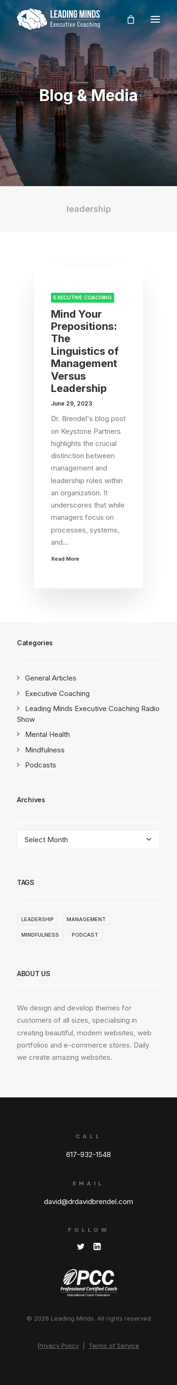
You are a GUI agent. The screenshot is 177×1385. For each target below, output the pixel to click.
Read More (65, 558)
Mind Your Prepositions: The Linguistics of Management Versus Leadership (84, 351)
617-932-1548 (88, 1154)
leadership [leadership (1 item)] (37, 919)
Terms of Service (114, 1345)
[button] (155, 19)
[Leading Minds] (58, 19)
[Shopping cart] (126, 19)
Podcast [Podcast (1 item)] (85, 934)
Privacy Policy (58, 1345)
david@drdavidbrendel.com (88, 1201)
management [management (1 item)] (86, 919)
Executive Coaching (82, 297)
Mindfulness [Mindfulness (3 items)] (40, 934)
